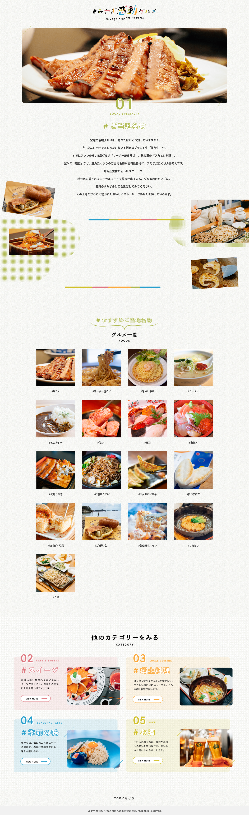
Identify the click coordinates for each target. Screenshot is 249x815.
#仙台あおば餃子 (147, 473)
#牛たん (55, 371)
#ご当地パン (101, 525)
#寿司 (147, 422)
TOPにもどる (124, 798)
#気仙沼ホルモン (147, 525)
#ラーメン (193, 371)
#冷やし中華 (147, 371)
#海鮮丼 (193, 422)
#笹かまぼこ (193, 473)
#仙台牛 (101, 422)
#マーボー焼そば (101, 371)
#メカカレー (55, 422)
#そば (55, 576)
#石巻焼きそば (101, 473)
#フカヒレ (193, 525)
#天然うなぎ (55, 473)
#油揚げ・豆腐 (55, 525)
